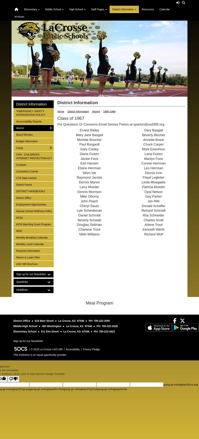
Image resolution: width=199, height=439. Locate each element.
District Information (78, 111)
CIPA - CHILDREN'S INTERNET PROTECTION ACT (34, 156)
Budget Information (27, 141)
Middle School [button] (54, 9)
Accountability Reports (29, 121)
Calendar (164, 9)
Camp (21, 147)
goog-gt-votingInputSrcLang (180, 384)
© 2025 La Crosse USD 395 (47, 349)
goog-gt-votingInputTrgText (80, 389)
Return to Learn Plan (28, 257)
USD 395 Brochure (27, 264)
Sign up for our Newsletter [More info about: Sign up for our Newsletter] (28, 341)
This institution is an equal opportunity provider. (40, 354)
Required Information (28, 250)
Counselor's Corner (27, 171)
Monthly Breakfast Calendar (32, 237)
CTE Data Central (26, 178)
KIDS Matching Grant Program (33, 224)
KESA (21, 217)
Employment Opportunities (31, 204)
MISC (21, 230)
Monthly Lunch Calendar (30, 244)
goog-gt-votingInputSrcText (47, 389)
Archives (19, 16)
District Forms (24, 184)
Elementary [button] (32, 9)
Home (60, 111)
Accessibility (73, 349)
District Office (23, 197)
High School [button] (77, 9)
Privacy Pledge (91, 349)
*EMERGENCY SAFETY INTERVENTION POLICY (30, 112)
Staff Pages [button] (99, 9)
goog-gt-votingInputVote (112, 389)
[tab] (34, 274)
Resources (148, 9)
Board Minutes (24, 134)
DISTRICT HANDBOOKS (30, 191)
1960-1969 (109, 111)
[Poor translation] (13, 379)
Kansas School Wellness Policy (34, 211)
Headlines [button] (25, 290)
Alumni (96, 111)
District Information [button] (124, 9)
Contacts (21, 164)
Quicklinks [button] (25, 282)
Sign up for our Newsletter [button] (33, 274)
